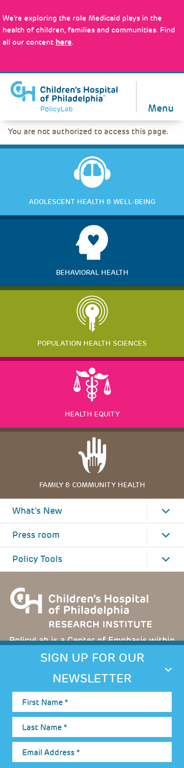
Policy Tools (37, 559)
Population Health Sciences (92, 343)
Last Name (44, 728)
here (63, 42)
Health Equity (92, 414)
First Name (45, 703)
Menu (161, 107)
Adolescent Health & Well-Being (92, 201)
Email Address (50, 753)
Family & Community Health (92, 484)
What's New (37, 510)
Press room (36, 535)
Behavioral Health (92, 272)
